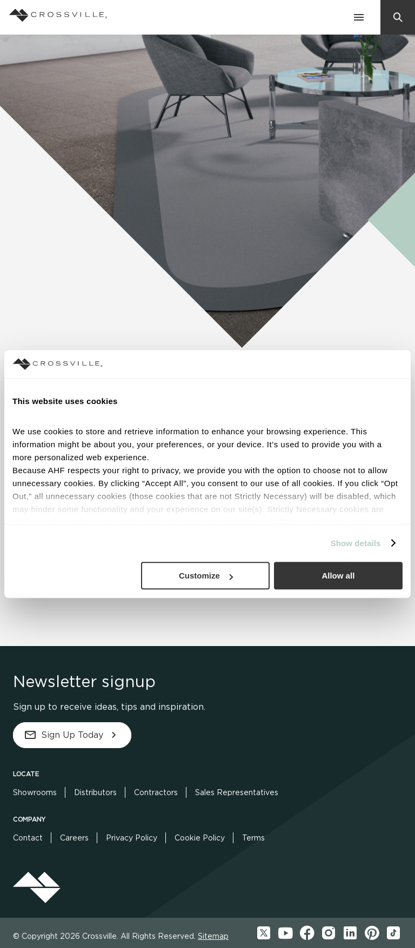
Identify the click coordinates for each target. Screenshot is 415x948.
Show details (356, 543)
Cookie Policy (200, 837)
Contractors (156, 792)
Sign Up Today (72, 735)
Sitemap (213, 936)
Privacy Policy (131, 837)
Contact (28, 837)
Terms (253, 837)
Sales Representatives (236, 792)
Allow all (338, 575)
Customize (206, 575)
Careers (74, 837)
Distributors (95, 792)
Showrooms (35, 792)
